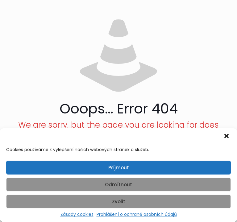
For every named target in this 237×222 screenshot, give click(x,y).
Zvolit (118, 201)
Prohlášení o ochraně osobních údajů (137, 214)
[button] (227, 136)
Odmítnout (118, 184)
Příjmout (118, 167)
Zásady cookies (77, 214)
